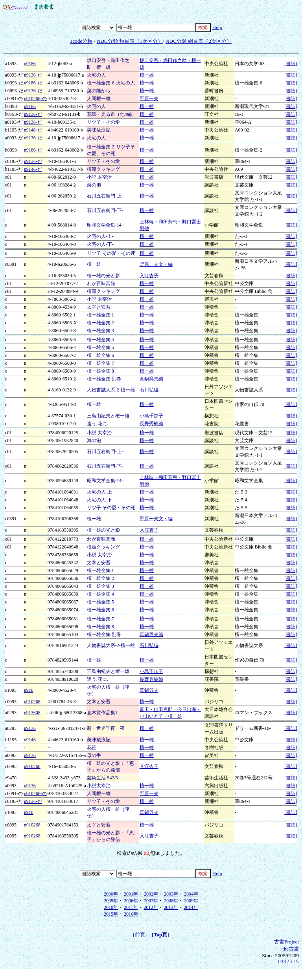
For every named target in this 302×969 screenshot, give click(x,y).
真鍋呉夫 (149, 690)
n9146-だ (33, 130)
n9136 (30, 728)
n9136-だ (33, 75)
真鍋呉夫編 (151, 379)
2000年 (111, 894)
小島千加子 (151, 416)
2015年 (111, 914)
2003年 (171, 894)
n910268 (32, 701)
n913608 (32, 712)
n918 (28, 690)
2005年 (111, 900)
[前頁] (140, 935)
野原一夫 (149, 98)
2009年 (191, 900)
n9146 (30, 739)
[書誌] (290, 63)
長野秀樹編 (151, 423)
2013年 (171, 907)
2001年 (131, 894)
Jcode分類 (81, 41)
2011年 (131, 907)
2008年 (171, 900)
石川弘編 (149, 390)
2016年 (131, 914)
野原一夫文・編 (156, 264)
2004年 (191, 894)
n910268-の (35, 98)
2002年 (151, 894)
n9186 (30, 63)
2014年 (191, 907)
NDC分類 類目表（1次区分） (130, 41)
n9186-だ (33, 83)
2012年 (151, 907)
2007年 (151, 900)
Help (217, 27)
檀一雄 (147, 75)
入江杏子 (149, 275)
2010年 (111, 907)
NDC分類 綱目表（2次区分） (199, 41)
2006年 (131, 900)
